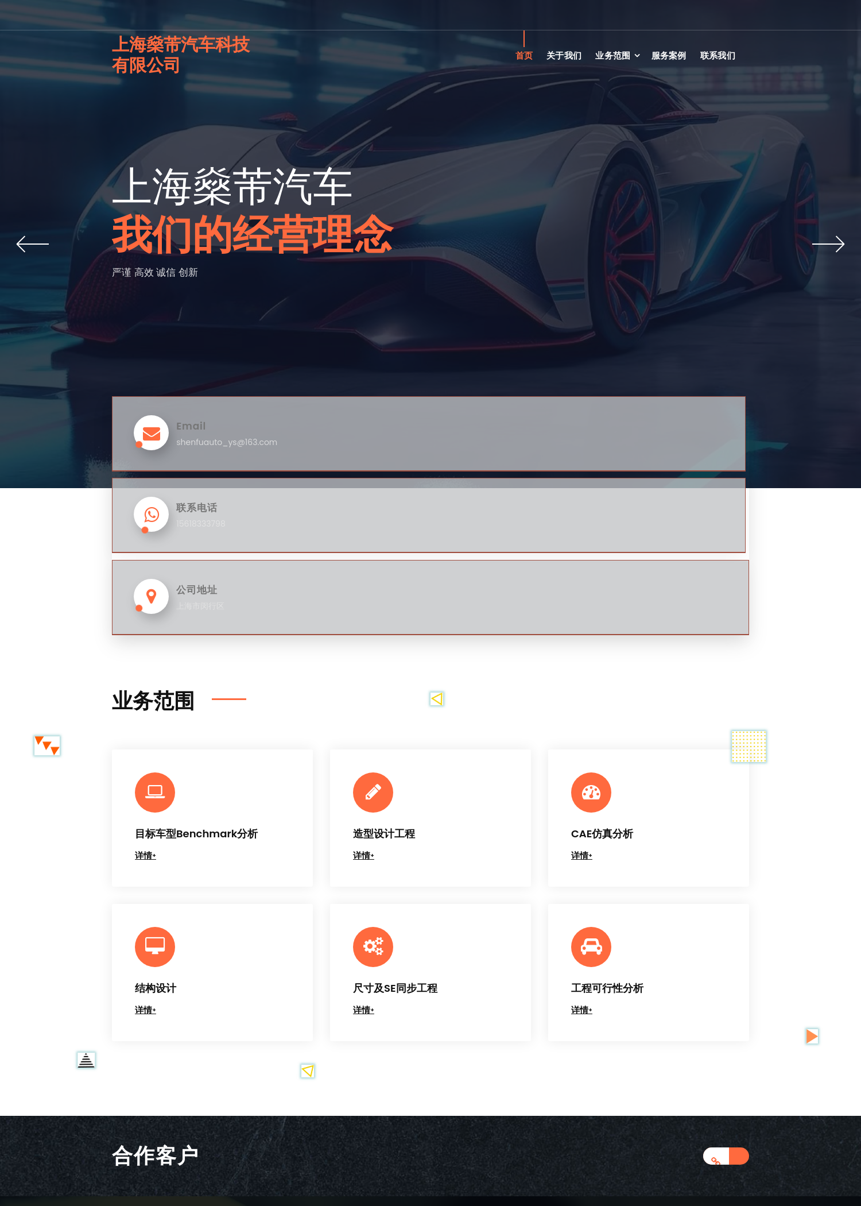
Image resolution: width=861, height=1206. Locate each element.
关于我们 (563, 55)
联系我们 (717, 55)
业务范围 (612, 55)
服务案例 (669, 55)
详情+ (145, 689)
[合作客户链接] (726, 990)
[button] (33, 244)
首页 (524, 55)
